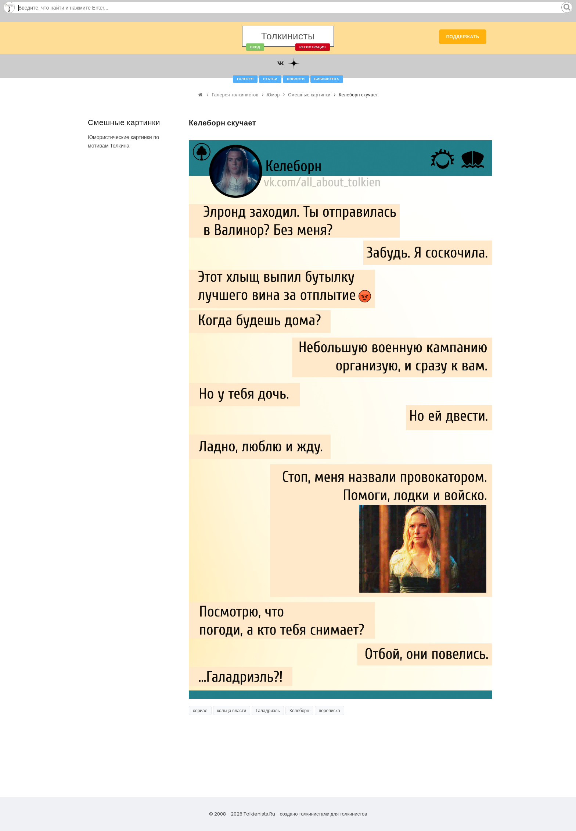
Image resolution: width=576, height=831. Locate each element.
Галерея (245, 79)
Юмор (273, 95)
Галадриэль (268, 710)
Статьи (270, 79)
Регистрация (312, 47)
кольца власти (231, 710)
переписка (329, 710)
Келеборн (299, 710)
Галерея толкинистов (235, 95)
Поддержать (462, 36)
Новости (296, 79)
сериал (200, 710)
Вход (255, 47)
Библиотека (326, 79)
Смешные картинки (309, 95)
